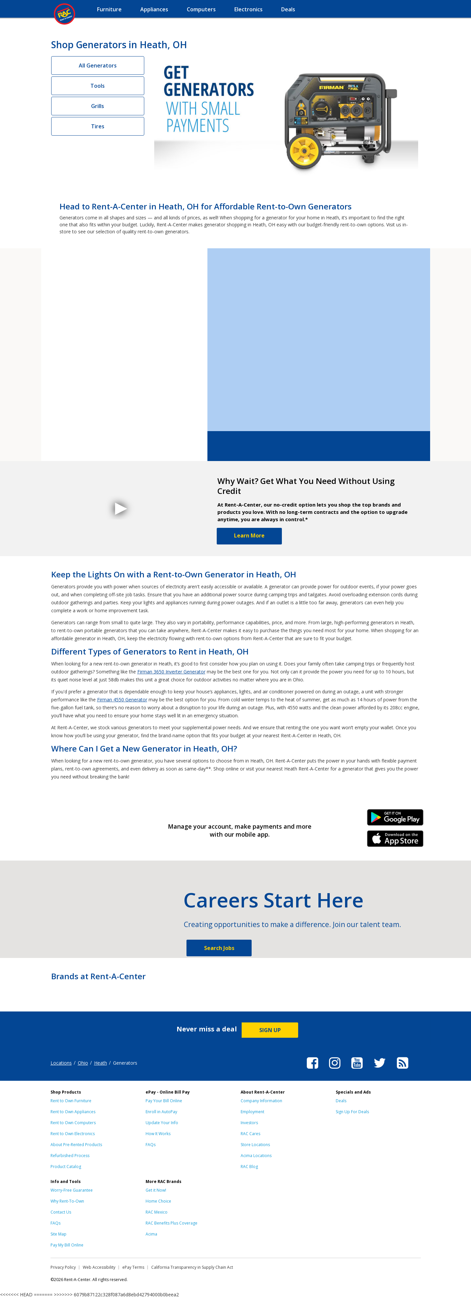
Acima (151, 1234)
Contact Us (61, 1212)
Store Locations (255, 1144)
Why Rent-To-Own (67, 1201)
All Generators (98, 65)
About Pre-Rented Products (76, 1144)
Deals (341, 1101)
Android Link (395, 819)
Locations (61, 1063)
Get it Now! (156, 1190)
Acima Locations (256, 1155)
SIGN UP (270, 1030)
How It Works (158, 1133)
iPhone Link (395, 841)
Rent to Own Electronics (73, 1133)
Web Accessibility (99, 1267)
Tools (97, 85)
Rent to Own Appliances (73, 1112)
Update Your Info (162, 1122)
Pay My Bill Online (67, 1245)
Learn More (249, 535)
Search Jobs (219, 948)
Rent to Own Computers (73, 1122)
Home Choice (158, 1201)
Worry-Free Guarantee (72, 1190)
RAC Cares (250, 1133)
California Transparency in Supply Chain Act (192, 1267)
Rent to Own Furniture (71, 1101)
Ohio (83, 1063)
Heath (100, 1063)
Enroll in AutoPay (161, 1112)
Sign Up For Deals (352, 1112)
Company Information (261, 1101)
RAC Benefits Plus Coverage (171, 1223)
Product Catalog (66, 1166)
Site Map (58, 1234)
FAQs (151, 1144)
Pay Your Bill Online (164, 1101)
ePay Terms (133, 1267)
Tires (97, 126)
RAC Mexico (157, 1212)
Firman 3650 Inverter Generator (171, 671)
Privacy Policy (63, 1267)
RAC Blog (249, 1166)
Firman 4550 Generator (122, 699)
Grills (97, 106)
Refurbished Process (70, 1155)
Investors (249, 1122)
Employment (252, 1112)
